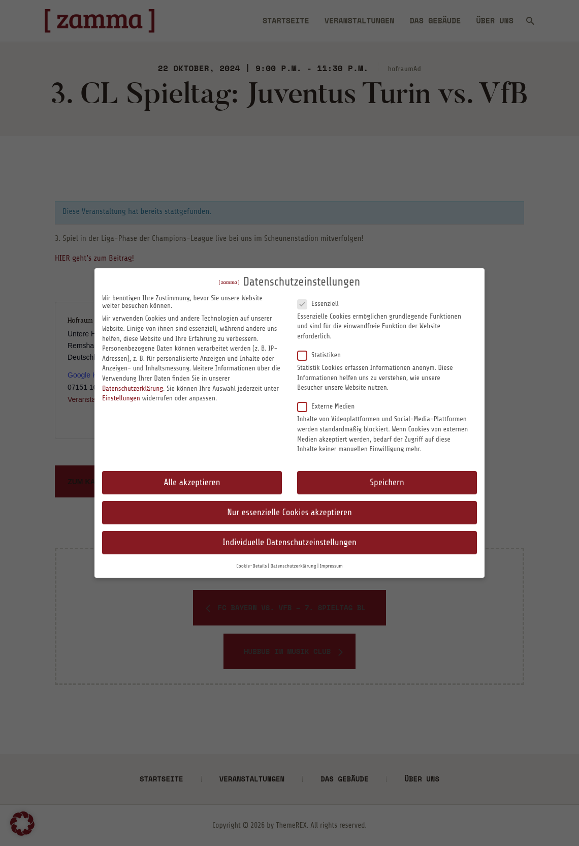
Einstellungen (121, 398)
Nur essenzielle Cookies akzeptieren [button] (289, 512)
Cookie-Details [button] (251, 566)
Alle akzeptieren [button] (192, 482)
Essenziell (322, 303)
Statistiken (323, 355)
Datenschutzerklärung (132, 388)
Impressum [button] (331, 566)
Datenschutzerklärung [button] (293, 566)
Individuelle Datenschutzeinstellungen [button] (289, 542)
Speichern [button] (387, 482)
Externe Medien (330, 406)
